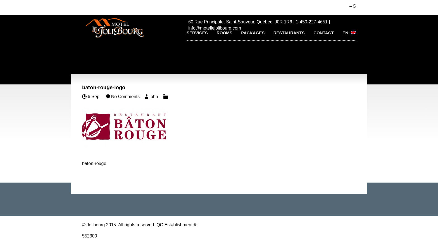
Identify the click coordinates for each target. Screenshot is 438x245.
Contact (323, 32)
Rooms (224, 32)
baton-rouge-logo (103, 87)
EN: (349, 32)
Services (197, 32)
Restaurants (289, 32)
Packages (253, 32)
